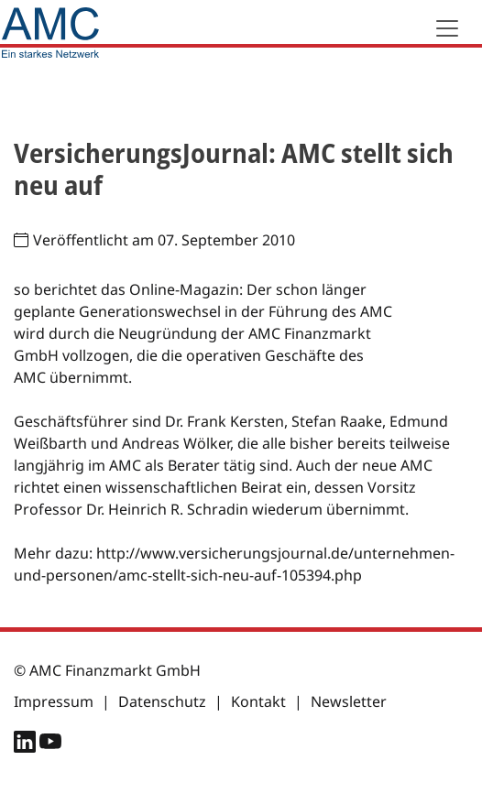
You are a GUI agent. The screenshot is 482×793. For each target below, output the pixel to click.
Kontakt (258, 701)
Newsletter (349, 701)
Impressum (53, 701)
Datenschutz (162, 701)
